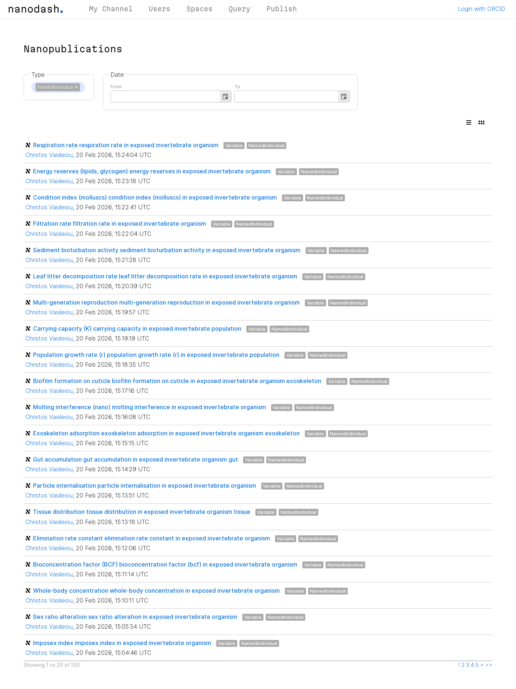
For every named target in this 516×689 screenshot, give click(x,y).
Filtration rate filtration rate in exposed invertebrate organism (119, 223)
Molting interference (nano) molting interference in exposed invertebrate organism (149, 407)
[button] (225, 96)
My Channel (111, 8)
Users (159, 8)
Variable (234, 145)
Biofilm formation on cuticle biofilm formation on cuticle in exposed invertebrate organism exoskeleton (177, 380)
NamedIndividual (267, 145)
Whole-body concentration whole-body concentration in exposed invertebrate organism (156, 590)
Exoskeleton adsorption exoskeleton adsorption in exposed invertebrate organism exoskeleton (166, 433)
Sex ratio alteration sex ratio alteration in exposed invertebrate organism (135, 616)
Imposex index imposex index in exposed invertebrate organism (122, 642)
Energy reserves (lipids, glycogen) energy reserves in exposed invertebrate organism (152, 171)
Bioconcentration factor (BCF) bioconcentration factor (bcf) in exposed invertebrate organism (165, 564)
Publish (281, 8)
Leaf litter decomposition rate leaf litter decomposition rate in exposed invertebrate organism (165, 276)
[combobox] (165, 96)
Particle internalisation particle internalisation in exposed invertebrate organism (144, 485)
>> (488, 665)
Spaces (199, 8)
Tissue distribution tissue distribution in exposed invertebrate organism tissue (141, 511)
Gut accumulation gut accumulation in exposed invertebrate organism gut (135, 459)
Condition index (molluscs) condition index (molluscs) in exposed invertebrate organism (155, 197)
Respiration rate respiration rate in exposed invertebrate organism (125, 145)
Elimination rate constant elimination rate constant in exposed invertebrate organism (151, 538)
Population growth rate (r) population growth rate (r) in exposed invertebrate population (156, 354)
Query (239, 8)
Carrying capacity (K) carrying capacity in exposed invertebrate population (137, 328)
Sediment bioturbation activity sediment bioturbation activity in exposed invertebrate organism (167, 250)
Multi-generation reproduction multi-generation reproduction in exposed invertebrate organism (166, 302)
